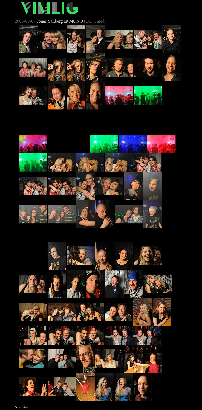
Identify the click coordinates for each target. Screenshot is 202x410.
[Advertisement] (69, 127)
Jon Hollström (23, 407)
